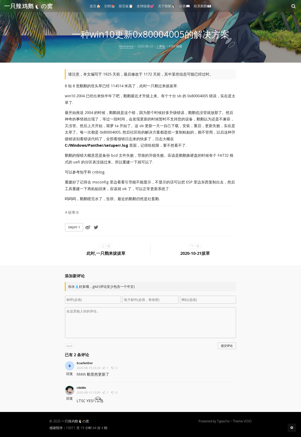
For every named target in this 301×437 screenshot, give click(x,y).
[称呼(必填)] (93, 300)
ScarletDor (85, 363)
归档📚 (109, 6)
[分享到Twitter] (95, 227)
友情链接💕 (145, 6)
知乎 (83, 171)
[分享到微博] (87, 227)
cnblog (98, 171)
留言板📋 (126, 6)
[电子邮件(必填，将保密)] (150, 300)
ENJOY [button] (74, 227)
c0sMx (81, 388)
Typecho (223, 421)
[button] (293, 6)
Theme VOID (242, 421)
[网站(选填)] (208, 300)
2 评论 (161, 46)
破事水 (73, 212)
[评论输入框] (150, 322)
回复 (69, 373)
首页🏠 (95, 6)
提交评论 (227, 346)
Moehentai (126, 46)
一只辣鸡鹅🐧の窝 (28, 6)
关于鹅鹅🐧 (167, 6)
